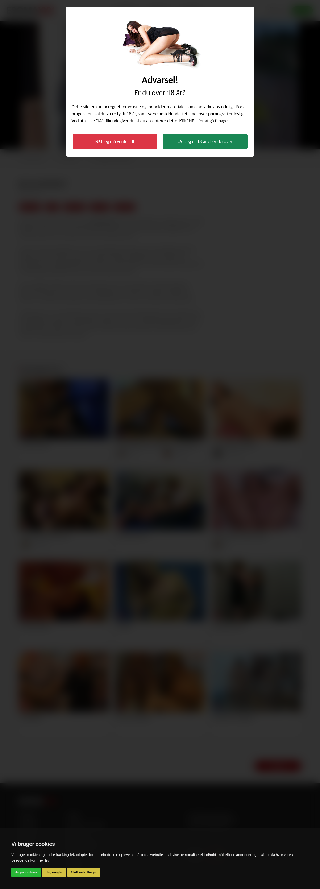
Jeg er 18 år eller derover (205, 141)
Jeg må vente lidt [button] (115, 141)
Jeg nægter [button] (54, 872)
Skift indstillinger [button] (84, 872)
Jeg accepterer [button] (26, 872)
